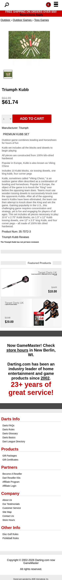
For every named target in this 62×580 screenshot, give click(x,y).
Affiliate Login (9, 485)
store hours (17, 350)
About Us (7, 500)
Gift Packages (9, 455)
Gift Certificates (10, 459)
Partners (9, 467)
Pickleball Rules (10, 538)
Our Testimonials (11, 504)
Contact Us (8, 516)
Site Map (7, 512)
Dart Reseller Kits (11, 477)
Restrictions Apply (31, 14)
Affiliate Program (11, 481)
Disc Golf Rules (10, 534)
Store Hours (8, 520)
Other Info (10, 527)
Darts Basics (9, 437)
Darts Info (10, 419)
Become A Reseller (12, 473)
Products (10, 449)
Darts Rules (8, 429)
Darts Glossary (10, 433)
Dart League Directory (13, 441)
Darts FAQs (8, 425)
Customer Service (11, 508)
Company (10, 493)
